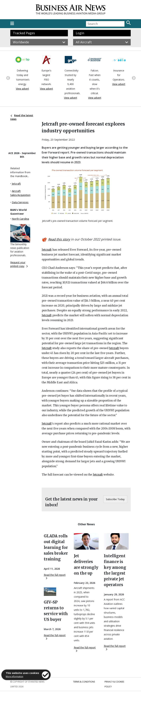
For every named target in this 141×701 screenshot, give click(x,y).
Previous (7, 77)
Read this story (59, 239)
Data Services (20, 202)
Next (133, 77)
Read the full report (55, 576)
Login (80, 33)
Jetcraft (16, 183)
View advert (22, 88)
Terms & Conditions (84, 681)
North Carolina (20, 218)
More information (14, 676)
